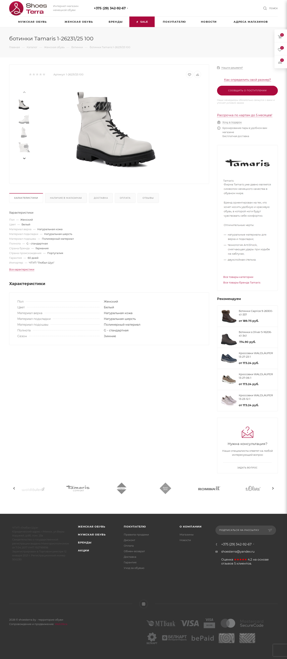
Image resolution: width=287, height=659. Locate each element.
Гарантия (130, 562)
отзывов (227, 563)
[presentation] (24, 92)
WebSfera (60, 624)
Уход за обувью (134, 567)
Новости (185, 540)
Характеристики (26, 198)
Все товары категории (238, 276)
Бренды (84, 542)
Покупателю (135, 526)
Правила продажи (136, 534)
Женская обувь (91, 526)
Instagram (143, 604)
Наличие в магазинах (66, 198)
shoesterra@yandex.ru (238, 551)
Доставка (101, 198)
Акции (83, 550)
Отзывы (148, 198)
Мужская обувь (91, 534)
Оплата (125, 198)
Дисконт (129, 540)
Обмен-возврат (134, 551)
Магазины (187, 534)
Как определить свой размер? (247, 80)
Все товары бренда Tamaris (241, 282)
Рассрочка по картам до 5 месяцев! (244, 115)
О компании (191, 526)
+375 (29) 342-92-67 (110, 8)
